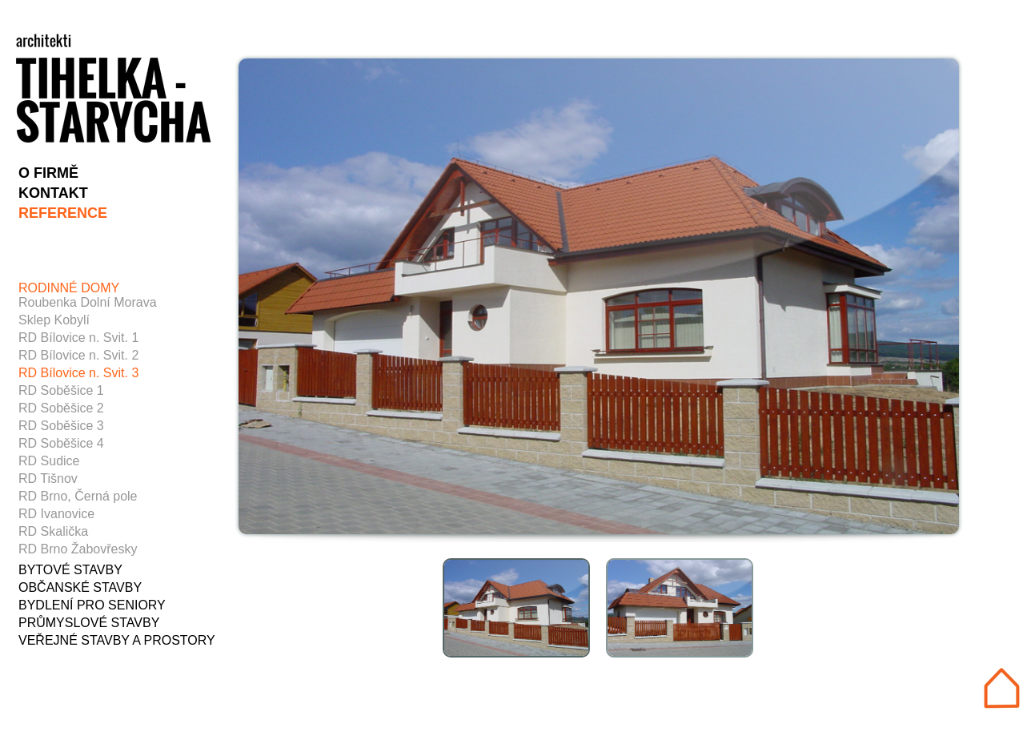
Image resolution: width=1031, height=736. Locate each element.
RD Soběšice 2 (61, 408)
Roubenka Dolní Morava (87, 302)
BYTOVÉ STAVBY (70, 570)
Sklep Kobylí (54, 320)
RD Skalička (53, 531)
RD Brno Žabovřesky (78, 549)
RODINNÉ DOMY (68, 288)
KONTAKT (53, 193)
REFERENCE (62, 213)
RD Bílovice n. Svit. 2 (78, 355)
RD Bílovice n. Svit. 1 (78, 337)
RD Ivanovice (56, 514)
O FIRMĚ (48, 173)
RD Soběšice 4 (61, 443)
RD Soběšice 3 (61, 425)
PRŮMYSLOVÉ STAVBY (88, 622)
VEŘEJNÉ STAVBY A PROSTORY (116, 640)
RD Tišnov (48, 478)
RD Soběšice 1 (61, 390)
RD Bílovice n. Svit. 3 (78, 373)
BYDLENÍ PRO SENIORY (92, 605)
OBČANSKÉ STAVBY (80, 587)
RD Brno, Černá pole (78, 496)
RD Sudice (48, 461)
